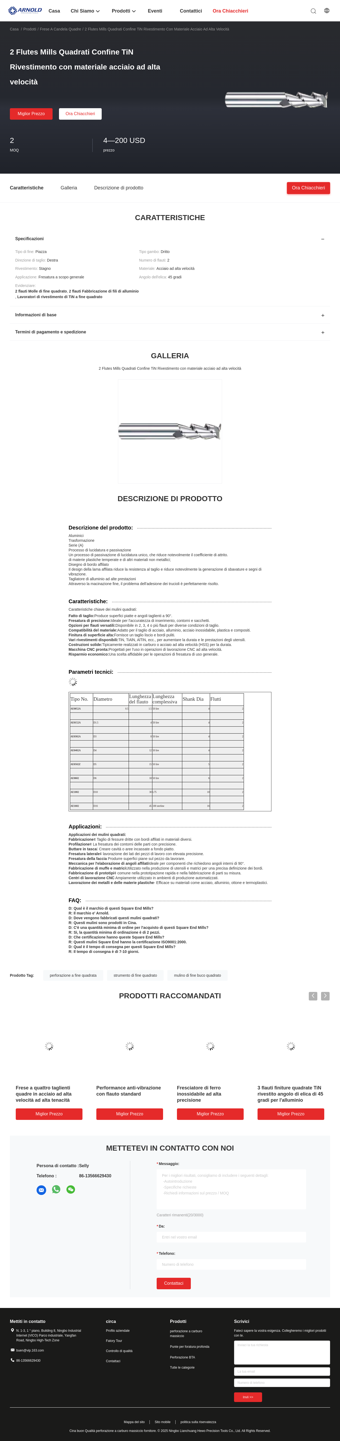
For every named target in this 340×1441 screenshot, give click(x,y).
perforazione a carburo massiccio (186, 1333)
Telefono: (167, 1253)
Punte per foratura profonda (189, 1347)
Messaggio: (169, 1164)
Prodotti (29, 29)
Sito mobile (163, 1422)
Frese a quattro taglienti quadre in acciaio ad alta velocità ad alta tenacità (44, 1094)
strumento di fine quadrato (135, 975)
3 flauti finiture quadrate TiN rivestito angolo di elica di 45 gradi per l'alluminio (290, 1094)
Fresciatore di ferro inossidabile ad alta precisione (199, 1094)
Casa (14, 29)
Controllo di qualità (119, 1351)
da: (162, 1226)
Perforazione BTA (182, 1357)
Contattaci (173, 1283)
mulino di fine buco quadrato (197, 975)
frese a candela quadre (60, 29)
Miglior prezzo (31, 113)
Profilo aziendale (118, 1331)
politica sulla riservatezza (198, 1422)
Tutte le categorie (182, 1367)
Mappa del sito (134, 1422)
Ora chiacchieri (80, 113)
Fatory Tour (114, 1341)
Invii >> (248, 1397)
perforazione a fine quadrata (73, 975)
